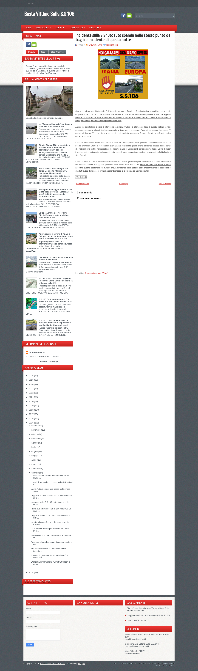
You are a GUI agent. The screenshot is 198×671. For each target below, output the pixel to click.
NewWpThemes (127, 663)
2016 (31, 418)
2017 (31, 414)
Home (28, 27)
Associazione (44, 26)
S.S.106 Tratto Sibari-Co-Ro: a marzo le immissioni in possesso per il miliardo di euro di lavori (55, 322)
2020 (31, 401)
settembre (36, 438)
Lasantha (152, 663)
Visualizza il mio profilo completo (44, 357)
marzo (34, 464)
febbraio (35, 468)
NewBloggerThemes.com (165, 665)
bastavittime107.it (95, 45)
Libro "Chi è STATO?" (136, 620)
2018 (31, 410)
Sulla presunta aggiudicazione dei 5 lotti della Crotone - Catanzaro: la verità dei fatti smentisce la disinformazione (56, 193)
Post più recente (82, 184)
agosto (34, 443)
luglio (34, 447)
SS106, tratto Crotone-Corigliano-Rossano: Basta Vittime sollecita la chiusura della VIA (56, 280)
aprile (34, 460)
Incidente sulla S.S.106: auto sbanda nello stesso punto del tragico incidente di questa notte (123, 37)
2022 (31, 393)
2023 (31, 388)
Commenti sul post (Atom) (96, 273)
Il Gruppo (62, 26)
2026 (31, 375)
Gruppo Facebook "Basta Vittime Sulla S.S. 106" (149, 615)
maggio (35, 455)
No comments (112, 45)
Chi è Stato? (79, 26)
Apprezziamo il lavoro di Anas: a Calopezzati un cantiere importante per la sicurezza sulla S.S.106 (56, 236)
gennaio (35, 473)
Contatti (96, 26)
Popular (31, 52)
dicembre (35, 425)
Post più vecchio (165, 184)
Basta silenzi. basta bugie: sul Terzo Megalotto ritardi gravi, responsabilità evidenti (53, 170)
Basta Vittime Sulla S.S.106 (49, 13)
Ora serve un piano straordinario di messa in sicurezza (56, 258)
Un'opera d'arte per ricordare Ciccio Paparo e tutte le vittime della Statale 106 (53, 215)
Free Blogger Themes (166, 663)
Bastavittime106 (37, 352)
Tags (43, 52)
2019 (31, 405)
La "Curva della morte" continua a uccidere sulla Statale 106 (55, 125)
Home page (31, 4)
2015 (31, 423)
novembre (36, 430)
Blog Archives (57, 52)
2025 (31, 380)
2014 (31, 572)
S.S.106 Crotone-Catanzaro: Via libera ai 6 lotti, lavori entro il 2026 (55, 300)
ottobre (34, 434)
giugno (34, 451)
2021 (31, 397)
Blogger (54, 361)
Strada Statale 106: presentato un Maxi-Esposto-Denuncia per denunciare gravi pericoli (55, 147)
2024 (31, 384)
